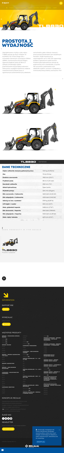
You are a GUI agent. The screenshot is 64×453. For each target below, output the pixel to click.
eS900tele (26, 344)
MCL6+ (3, 383)
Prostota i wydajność (8, 252)
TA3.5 (24, 367)
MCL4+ (3, 379)
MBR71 (45, 357)
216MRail (46, 394)
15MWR (3, 352)
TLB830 (45, 342)
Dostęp (5, 309)
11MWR (3, 350)
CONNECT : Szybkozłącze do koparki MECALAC (14, 409)
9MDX (24, 383)
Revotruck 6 (27, 388)
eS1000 (26, 342)
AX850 (24, 347)
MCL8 (3, 385)
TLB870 (45, 347)
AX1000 (24, 349)
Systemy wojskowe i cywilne (50, 382)
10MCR (3, 361)
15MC (3, 365)
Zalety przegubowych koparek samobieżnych (12, 403)
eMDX (46, 336)
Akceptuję (41, 442)
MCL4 (3, 377)
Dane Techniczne (42, 161)
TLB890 (45, 351)
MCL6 (3, 381)
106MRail (46, 388)
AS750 (3, 391)
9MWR (3, 348)
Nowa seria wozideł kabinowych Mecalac (11, 411)
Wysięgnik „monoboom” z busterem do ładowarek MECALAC (15, 405)
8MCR (3, 359)
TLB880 (45, 349)
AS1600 (24, 339)
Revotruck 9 (27, 390)
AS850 (3, 393)
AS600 (3, 389)
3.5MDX (24, 379)
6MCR (3, 357)
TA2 (23, 363)
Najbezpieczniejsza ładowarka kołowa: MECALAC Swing (14, 401)
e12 (2, 370)
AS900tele (25, 336)
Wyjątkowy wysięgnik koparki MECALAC (11, 407)
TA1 (23, 361)
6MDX (24, 381)
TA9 (23, 374)
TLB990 (45, 352)
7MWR (3, 346)
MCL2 (3, 375)
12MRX (5, 343)
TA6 (23, 372)
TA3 (23, 365)
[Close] (59, 430)
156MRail (46, 392)
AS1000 (24, 337)
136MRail (46, 390)
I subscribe (8, 429)
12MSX (5, 339)
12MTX (5, 341)
